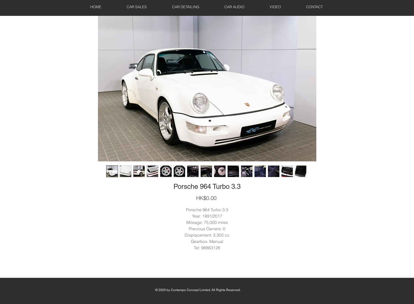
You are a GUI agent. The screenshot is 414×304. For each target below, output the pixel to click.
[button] (136, 7)
